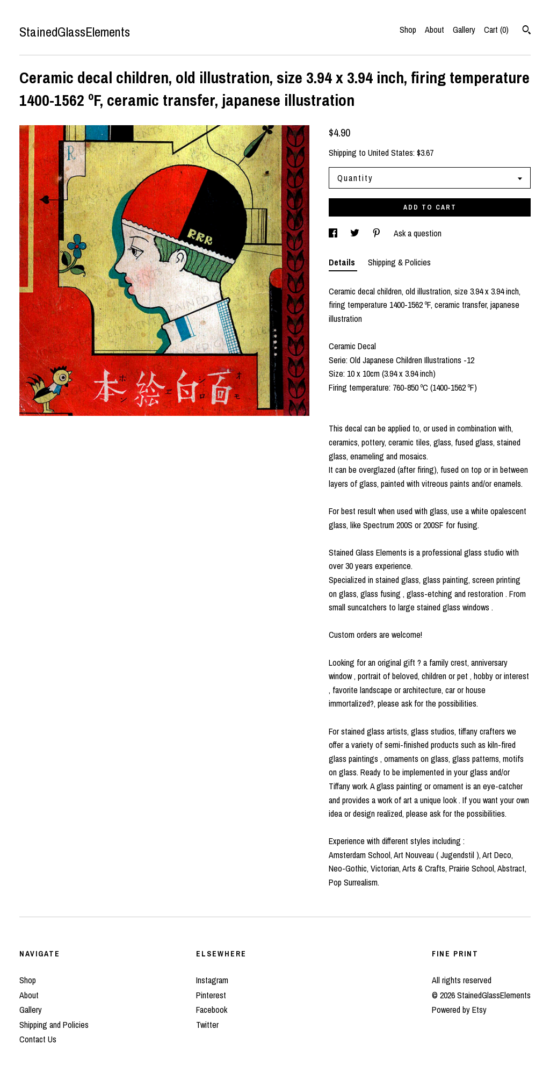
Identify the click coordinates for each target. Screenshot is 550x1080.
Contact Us (37, 1039)
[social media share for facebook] (334, 233)
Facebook (211, 1010)
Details (343, 262)
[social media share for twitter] (355, 233)
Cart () (496, 29)
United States (390, 153)
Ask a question (418, 233)
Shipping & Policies (399, 262)
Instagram (212, 980)
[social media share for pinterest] (377, 233)
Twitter (207, 1025)
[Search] (527, 31)
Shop (408, 29)
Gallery (464, 29)
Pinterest (211, 995)
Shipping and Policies (54, 1025)
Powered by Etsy (459, 1010)
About (434, 29)
